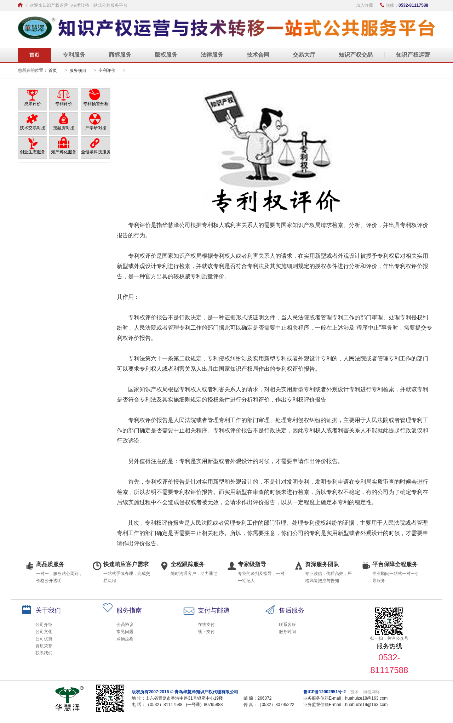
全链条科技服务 (96, 151)
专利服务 (74, 55)
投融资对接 (63, 127)
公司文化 (43, 631)
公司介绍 (43, 624)
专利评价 (107, 70)
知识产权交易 (356, 55)
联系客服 (287, 624)
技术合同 (258, 55)
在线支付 (206, 624)
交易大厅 (304, 55)
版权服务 (166, 55)
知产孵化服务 (63, 151)
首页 (34, 55)
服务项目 (77, 70)
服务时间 (287, 631)
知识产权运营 (413, 55)
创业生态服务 (32, 151)
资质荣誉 (43, 645)
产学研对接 (96, 127)
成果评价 (32, 103)
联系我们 (43, 652)
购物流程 (124, 638)
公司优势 (43, 638)
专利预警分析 (96, 103)
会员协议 (124, 624)
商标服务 (120, 55)
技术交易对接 (32, 127)
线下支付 (206, 631)
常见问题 (124, 631)
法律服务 (212, 55)
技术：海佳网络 (365, 691)
